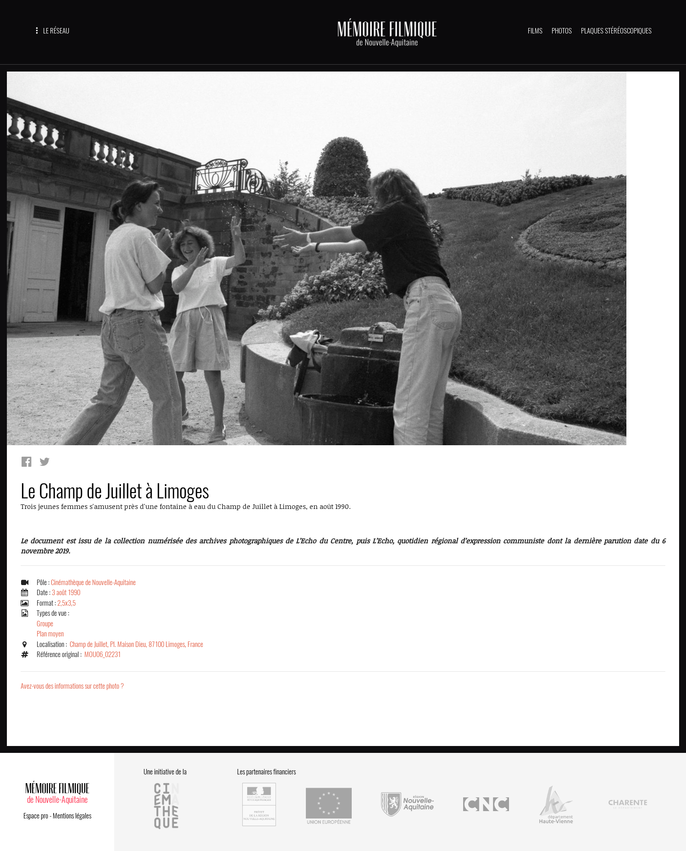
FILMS (535, 30)
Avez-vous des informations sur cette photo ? (72, 686)
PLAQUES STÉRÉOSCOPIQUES (616, 30)
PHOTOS (562, 30)
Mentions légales (72, 815)
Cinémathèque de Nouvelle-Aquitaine (93, 582)
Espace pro (35, 815)
